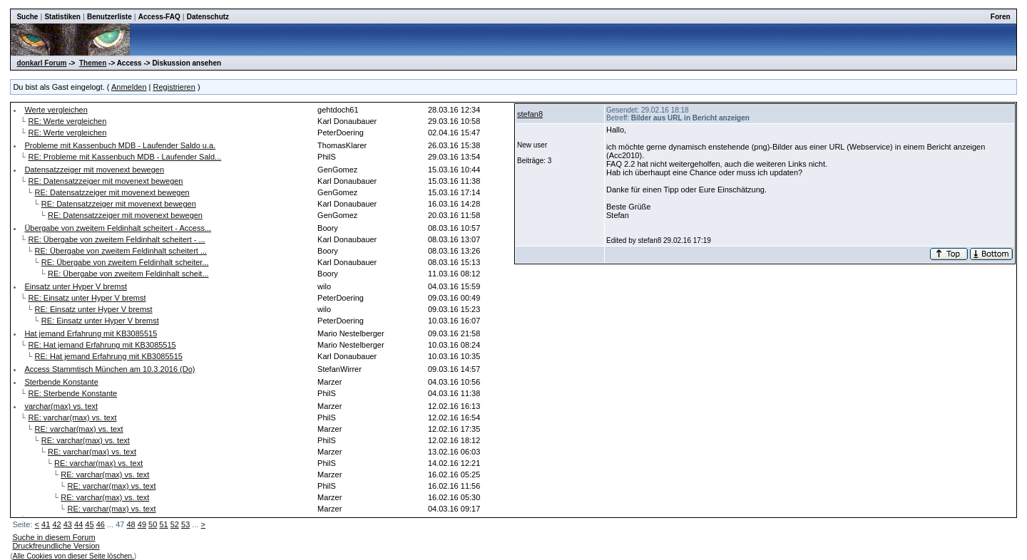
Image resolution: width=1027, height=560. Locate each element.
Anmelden (129, 87)
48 (130, 524)
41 (45, 524)
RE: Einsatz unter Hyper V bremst (86, 298)
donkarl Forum (41, 63)
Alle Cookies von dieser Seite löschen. (73, 556)
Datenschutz (208, 17)
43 (67, 524)
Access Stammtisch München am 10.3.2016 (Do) (109, 369)
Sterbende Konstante (61, 382)
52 (174, 524)
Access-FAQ (159, 17)
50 (152, 524)
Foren (1001, 17)
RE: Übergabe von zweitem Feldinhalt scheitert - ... (116, 239)
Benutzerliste (109, 17)
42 (56, 524)
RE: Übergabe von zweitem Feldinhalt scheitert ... (121, 251)
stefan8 (530, 114)
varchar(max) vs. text (61, 406)
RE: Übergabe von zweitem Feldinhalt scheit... (128, 273)
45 (89, 524)
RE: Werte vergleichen (67, 121)
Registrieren (174, 87)
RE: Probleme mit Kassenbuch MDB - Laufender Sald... (124, 156)
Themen (92, 63)
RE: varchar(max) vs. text (72, 417)
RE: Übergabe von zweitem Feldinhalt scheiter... (125, 262)
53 (185, 524)
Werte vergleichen (55, 109)
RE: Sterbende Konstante (72, 393)
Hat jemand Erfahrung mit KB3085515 (90, 333)
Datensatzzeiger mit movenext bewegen (94, 169)
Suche (27, 17)
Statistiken (62, 17)
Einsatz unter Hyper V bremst (75, 286)
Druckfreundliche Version (55, 545)
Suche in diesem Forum (53, 537)
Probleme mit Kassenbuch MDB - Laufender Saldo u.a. (119, 145)
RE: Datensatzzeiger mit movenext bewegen (105, 181)
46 (100, 524)
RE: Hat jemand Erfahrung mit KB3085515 (101, 345)
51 (163, 524)
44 (78, 524)
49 (142, 524)
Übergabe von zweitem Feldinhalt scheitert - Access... (117, 228)
